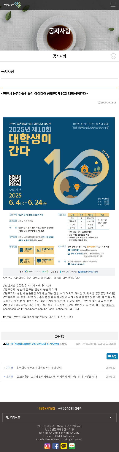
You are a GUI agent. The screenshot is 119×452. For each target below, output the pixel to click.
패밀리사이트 (12, 417)
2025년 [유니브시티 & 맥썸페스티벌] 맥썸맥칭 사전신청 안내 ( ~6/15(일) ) (57, 376)
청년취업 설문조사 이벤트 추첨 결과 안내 (39, 367)
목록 (112, 356)
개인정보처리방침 (46, 408)
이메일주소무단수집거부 (69, 408)
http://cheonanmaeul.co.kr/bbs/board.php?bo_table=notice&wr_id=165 (59, 307)
